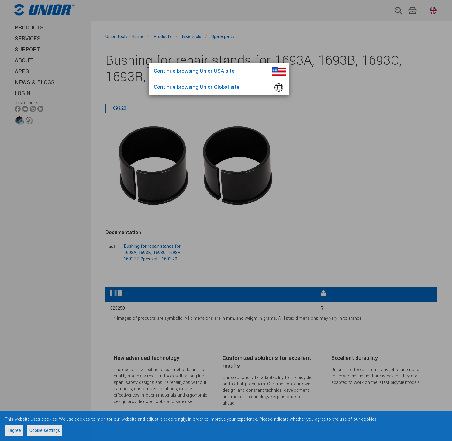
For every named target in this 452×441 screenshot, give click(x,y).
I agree (14, 430)
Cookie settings (44, 430)
